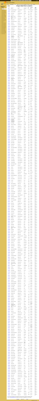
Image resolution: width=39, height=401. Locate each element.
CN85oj (9, 111)
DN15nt (9, 209)
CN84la (9, 311)
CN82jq (9, 260)
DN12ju (9, 162)
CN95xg (9, 90)
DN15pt (9, 211)
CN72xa (9, 34)
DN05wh (9, 57)
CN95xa (9, 93)
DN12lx (9, 358)
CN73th (9, 370)
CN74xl (9, 281)
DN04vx (9, 101)
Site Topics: (8, 0)
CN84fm (9, 83)
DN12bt (9, 150)
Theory (23, 0)
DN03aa (9, 142)
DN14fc (9, 227)
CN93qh (9, 42)
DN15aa (9, 88)
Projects (30, 0)
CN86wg (9, 98)
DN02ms (9, 203)
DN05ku (9, 29)
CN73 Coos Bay (4, 31)
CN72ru (9, 275)
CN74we (9, 283)
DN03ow (9, 132)
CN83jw (9, 108)
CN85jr (9, 265)
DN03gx (9, 381)
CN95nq (9, 337)
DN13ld (9, 139)
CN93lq (9, 242)
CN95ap (9, 350)
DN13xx (9, 116)
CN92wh (9, 126)
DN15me (9, 219)
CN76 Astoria (3, 28)
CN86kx (9, 198)
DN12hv (9, 129)
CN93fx (9, 18)
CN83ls (9, 80)
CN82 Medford (4, 27)
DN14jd (9, 201)
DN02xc (9, 152)
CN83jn (9, 85)
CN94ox (9, 239)
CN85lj (9, 322)
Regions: (8, 4)
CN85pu (9, 314)
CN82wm (9, 67)
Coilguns (20, 0)
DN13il (9, 160)
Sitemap (37, 0)
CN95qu (9, 13)
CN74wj (9, 293)
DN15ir (9, 70)
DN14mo (9, 173)
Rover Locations (15, 0)
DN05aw (9, 332)
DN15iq (9, 72)
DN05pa (9, 301)
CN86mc (9, 309)
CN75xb (9, 54)
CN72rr (9, 273)
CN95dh (9, 65)
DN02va (9, 62)
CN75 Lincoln (3, 29)
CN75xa (9, 52)
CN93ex (9, 21)
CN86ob (9, 324)
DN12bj (9, 155)
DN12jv (9, 137)
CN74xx (9, 278)
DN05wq (9, 365)
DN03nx (9, 121)
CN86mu (9, 368)
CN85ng (9, 26)
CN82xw (9, 388)
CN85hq (9, 376)
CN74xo (9, 270)
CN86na (9, 316)
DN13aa (9, 157)
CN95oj (9, 147)
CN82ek (9, 386)
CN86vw (9, 345)
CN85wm (9, 193)
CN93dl (9, 245)
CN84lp (9, 327)
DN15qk (9, 214)
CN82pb (9, 252)
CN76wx (9, 106)
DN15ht (9, 206)
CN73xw (9, 288)
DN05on (9, 124)
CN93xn (9, 39)
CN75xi (9, 391)
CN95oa (9, 234)
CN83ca (9, 188)
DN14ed (9, 191)
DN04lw (9, 196)
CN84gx (9, 96)
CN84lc (9, 329)
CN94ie (9, 237)
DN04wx (9, 103)
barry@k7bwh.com (13, 397)
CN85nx (9, 355)
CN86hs (9, 49)
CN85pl (9, 319)
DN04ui (9, 383)
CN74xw (9, 24)
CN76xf (9, 263)
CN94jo (9, 257)
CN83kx (9, 78)
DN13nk (9, 114)
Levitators (26, 0)
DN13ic (9, 134)
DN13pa (9, 31)
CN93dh (9, 47)
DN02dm (9, 119)
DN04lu (9, 299)
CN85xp (9, 352)
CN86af (9, 306)
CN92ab (9, 144)
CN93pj (9, 36)
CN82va (9, 250)
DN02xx (9, 149)
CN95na (9, 232)
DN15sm (9, 360)
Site (11, 0)
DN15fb (9, 75)
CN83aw (9, 286)
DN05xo (9, 221)
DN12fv (9, 165)
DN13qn (9, 11)
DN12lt (9, 167)
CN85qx (9, 340)
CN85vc (9, 394)
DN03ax (9, 255)
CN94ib (9, 247)
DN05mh (9, 296)
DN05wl (9, 363)
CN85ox (9, 304)
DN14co (9, 224)
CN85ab (9, 373)
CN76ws (9, 60)
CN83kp (9, 317)
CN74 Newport (4, 30)
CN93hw (9, 229)
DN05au (9, 334)
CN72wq (9, 180)
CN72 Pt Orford (4, 32)
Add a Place (3, 33)
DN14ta (9, 378)
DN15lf (9, 185)
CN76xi (9, 347)
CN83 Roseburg (4, 26)
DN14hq (9, 183)
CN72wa (9, 16)
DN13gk (9, 170)
